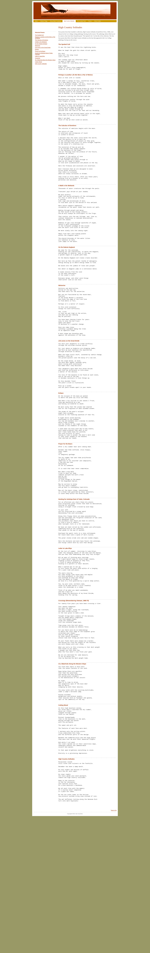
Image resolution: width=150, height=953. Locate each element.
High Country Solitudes (69, 21)
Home (36, 21)
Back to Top (114, 946)
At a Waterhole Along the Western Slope (45, 60)
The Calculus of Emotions (41, 40)
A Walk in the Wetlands (41, 42)
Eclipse (37, 49)
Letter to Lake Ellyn (40, 56)
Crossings (37, 58)
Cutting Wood (38, 61)
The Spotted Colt (39, 35)
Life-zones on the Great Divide (43, 47)
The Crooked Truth (81, 21)
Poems (90, 21)
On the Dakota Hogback (41, 43)
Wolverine (37, 45)
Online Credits (97, 21)
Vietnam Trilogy (43, 21)
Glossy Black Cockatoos (55, 21)
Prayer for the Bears (40, 51)
